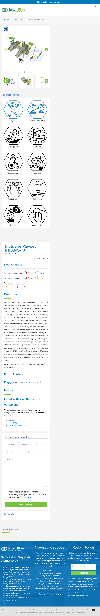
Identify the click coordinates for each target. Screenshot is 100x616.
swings (81, 595)
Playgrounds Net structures (50, 584)
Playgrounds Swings (50, 586)
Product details (13, 374)
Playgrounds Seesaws (44, 589)
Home (6, 20)
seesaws (78, 589)
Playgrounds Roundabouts (50, 573)
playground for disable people (80, 581)
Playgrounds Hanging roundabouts (50, 578)
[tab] (24, 72)
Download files (13, 264)
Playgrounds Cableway (49, 581)
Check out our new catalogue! (50, 2)
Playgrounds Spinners (50, 576)
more (74, 610)
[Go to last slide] (5, 81)
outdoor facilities (81, 587)
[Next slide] (46, 49)
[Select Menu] (95, 7)
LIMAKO (11, 420)
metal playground (89, 579)
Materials (9, 390)
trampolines (59, 589)
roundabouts (88, 589)
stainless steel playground (78, 584)
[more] (28, 497)
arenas (88, 595)
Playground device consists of (22, 382)
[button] (9, 81)
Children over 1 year (16, 426)
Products (18, 20)
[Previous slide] (5, 49)
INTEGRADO (13, 423)
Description (11, 294)
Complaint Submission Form (50, 594)
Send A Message (26, 504)
